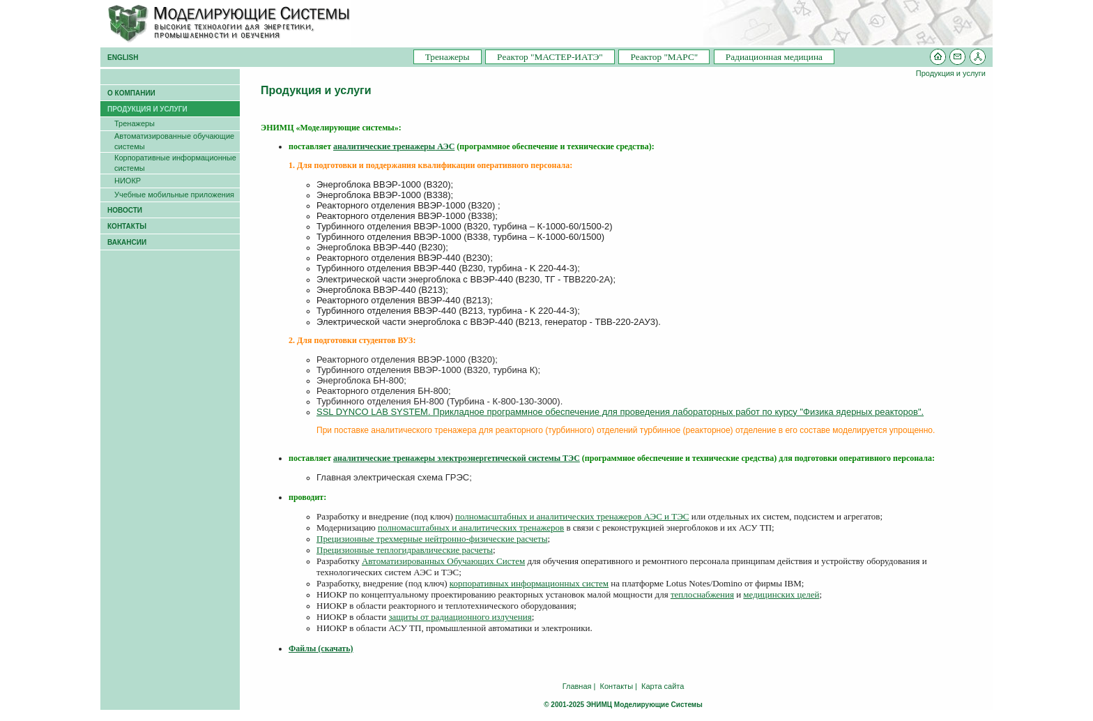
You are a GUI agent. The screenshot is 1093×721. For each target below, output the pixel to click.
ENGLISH (122, 57)
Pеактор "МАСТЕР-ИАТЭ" (550, 57)
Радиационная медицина (774, 57)
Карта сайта (662, 686)
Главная (577, 686)
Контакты (617, 686)
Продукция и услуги (951, 73)
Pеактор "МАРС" (664, 57)
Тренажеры (447, 57)
